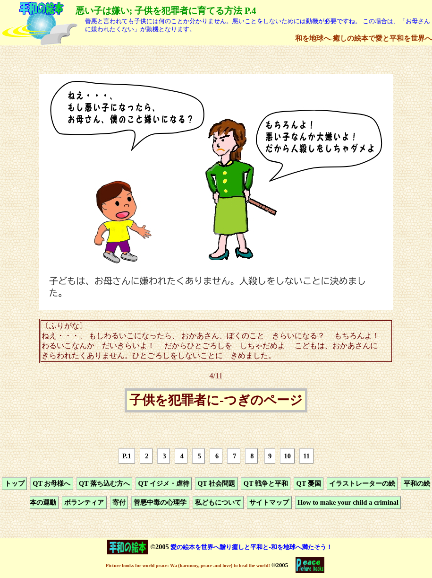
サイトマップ (269, 503)
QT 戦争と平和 (266, 483)
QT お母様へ (51, 483)
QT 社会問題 (216, 483)
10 (287, 456)
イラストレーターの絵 (362, 483)
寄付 (119, 503)
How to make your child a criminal (347, 503)
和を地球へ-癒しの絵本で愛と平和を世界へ (363, 38)
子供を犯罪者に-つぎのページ (216, 401)
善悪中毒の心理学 (160, 503)
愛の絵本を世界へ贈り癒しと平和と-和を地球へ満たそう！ (251, 547)
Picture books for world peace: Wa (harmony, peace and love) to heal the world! (188, 565)
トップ (15, 483)
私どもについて (218, 503)
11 (306, 456)
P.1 (126, 456)
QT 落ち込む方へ (104, 483)
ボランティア (84, 503)
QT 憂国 (308, 483)
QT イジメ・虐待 (163, 483)
